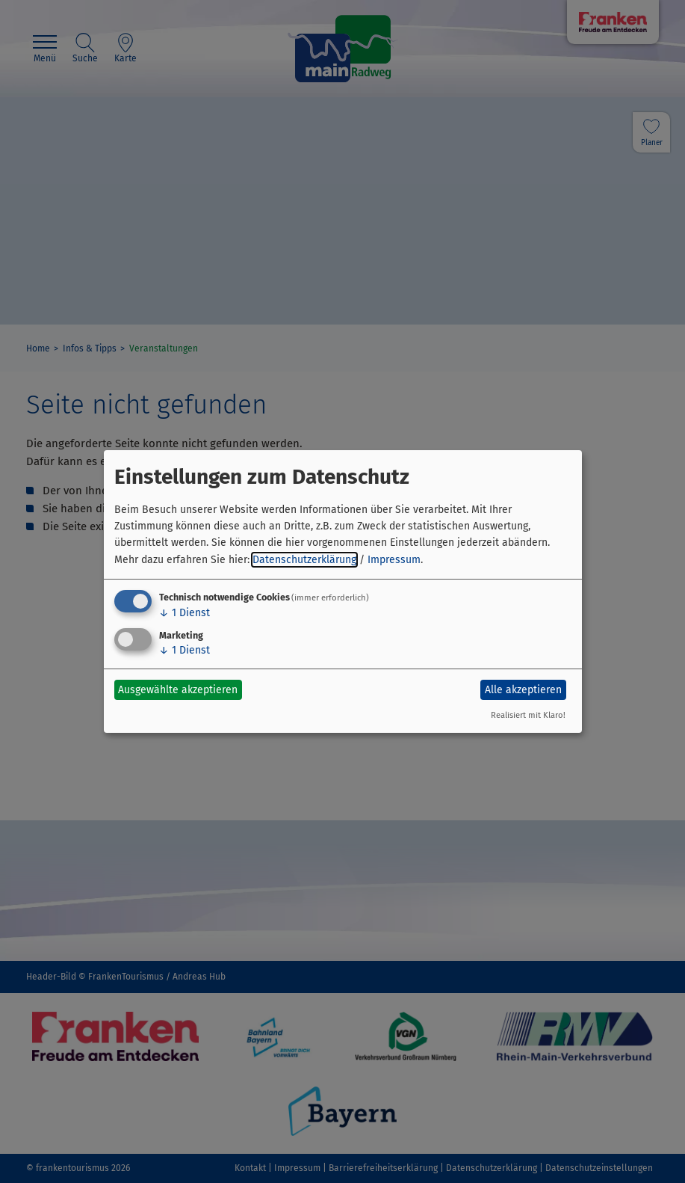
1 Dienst (184, 612)
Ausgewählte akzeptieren (178, 689)
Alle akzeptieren (523, 689)
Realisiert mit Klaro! (528, 715)
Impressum (394, 559)
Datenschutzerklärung (304, 559)
